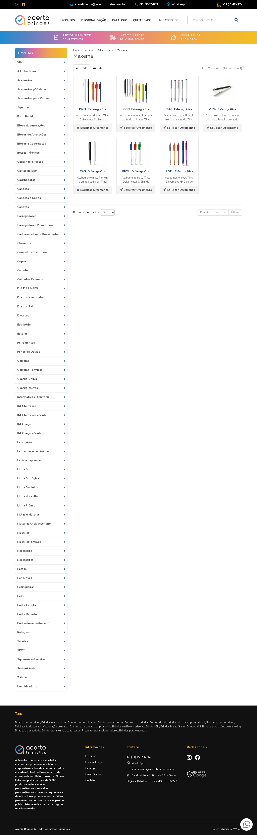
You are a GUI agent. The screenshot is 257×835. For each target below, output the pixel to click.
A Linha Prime (26, 71)
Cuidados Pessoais (30, 279)
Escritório (24, 325)
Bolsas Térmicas (28, 153)
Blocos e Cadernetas (31, 144)
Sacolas (22, 641)
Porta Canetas (27, 605)
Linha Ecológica (28, 478)
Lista (98, 68)
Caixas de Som (27, 171)
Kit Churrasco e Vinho (32, 415)
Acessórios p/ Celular (31, 89)
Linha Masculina (28, 496)
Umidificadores (27, 686)
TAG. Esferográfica (179, 109)
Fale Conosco (168, 20)
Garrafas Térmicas (29, 370)
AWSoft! (237, 829)
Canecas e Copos (29, 198)
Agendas (23, 107)
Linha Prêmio (26, 505)
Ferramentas (26, 343)
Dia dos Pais (25, 306)
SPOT (21, 650)
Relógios (23, 632)
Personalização (93, 20)
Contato (90, 780)
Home (76, 50)
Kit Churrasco (26, 406)
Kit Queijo (24, 424)
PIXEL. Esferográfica (92, 109)
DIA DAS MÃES (27, 288)
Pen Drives (24, 578)
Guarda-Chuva (27, 379)
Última (235, 212)
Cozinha (23, 270)
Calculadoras (26, 180)
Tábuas (22, 677)
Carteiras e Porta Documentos (38, 234)
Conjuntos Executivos (32, 252)
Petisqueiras (25, 587)
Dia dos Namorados (30, 297)
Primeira (205, 212)
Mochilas (23, 533)
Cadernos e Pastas (30, 162)
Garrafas (23, 361)
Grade (81, 68)
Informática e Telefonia (33, 397)
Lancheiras (24, 442)
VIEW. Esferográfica (222, 109)
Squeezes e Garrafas (31, 659)
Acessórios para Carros (33, 98)
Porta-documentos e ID (33, 623)
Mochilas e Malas (29, 542)
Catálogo (119, 20)
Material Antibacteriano (34, 524)
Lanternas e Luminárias (33, 451)
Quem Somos (142, 20)
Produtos (67, 20)
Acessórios (24, 80)
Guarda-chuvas (27, 388)
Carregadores (26, 216)
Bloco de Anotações (31, 125)
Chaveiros (24, 243)
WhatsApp (179, 4)
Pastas (22, 569)
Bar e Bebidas (26, 116)
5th (19, 62)
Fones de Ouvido (28, 352)
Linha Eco (24, 469)
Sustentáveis (26, 668)
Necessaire (24, 551)
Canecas (23, 189)
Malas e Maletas (28, 515)
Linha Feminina (27, 487)
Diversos (23, 315)
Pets (20, 596)
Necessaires (25, 560)
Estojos (22, 334)
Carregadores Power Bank (35, 225)
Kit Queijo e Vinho (30, 433)
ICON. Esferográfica (135, 109)
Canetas (23, 207)
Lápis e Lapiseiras (29, 460)
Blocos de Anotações (31, 135)
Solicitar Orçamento (93, 128)
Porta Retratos (27, 614)
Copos (21, 261)
